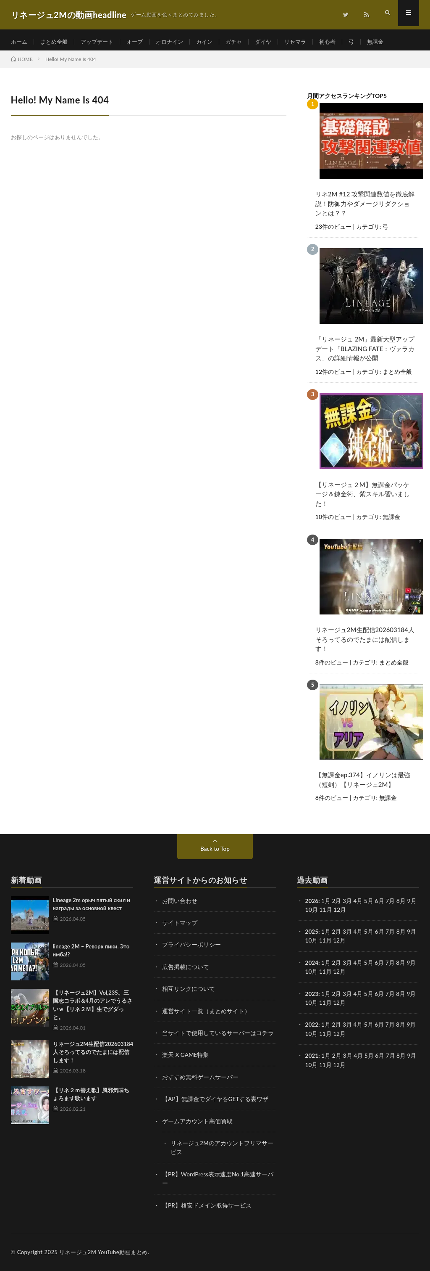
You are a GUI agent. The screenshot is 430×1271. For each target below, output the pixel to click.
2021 (312, 1056)
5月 (369, 964)
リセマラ (309, 41)
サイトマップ (179, 925)
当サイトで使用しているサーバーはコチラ (218, 1034)
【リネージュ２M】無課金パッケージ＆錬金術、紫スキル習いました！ (362, 497)
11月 (325, 942)
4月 (358, 903)
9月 (412, 933)
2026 (312, 903)
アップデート (101, 41)
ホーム (20, 41)
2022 (312, 1026)
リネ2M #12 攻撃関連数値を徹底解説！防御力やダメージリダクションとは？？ (364, 207)
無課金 (392, 41)
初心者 (342, 41)
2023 (312, 995)
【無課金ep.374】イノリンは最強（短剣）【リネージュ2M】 (362, 782)
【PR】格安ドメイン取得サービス (207, 1205)
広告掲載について (185, 968)
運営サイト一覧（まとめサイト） (206, 1012)
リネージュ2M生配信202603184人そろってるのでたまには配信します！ (364, 642)
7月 (391, 933)
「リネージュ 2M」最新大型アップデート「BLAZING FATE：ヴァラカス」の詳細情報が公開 (365, 352)
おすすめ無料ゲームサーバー (200, 1078)
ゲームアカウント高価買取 (197, 1121)
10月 (311, 942)
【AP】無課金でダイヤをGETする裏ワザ (215, 1100)
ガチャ (245, 41)
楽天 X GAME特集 (186, 1056)
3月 (347, 903)
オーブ (141, 41)
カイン (214, 41)
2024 (312, 964)
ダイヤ (275, 41)
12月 (339, 942)
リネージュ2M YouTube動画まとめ (103, 1252)
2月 (337, 903)
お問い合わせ (179, 903)
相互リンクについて (188, 990)
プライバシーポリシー (191, 947)
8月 (401, 964)
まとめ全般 (56, 41)
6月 (380, 964)
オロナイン (177, 41)
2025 (312, 933)
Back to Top (215, 851)
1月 (326, 903)
